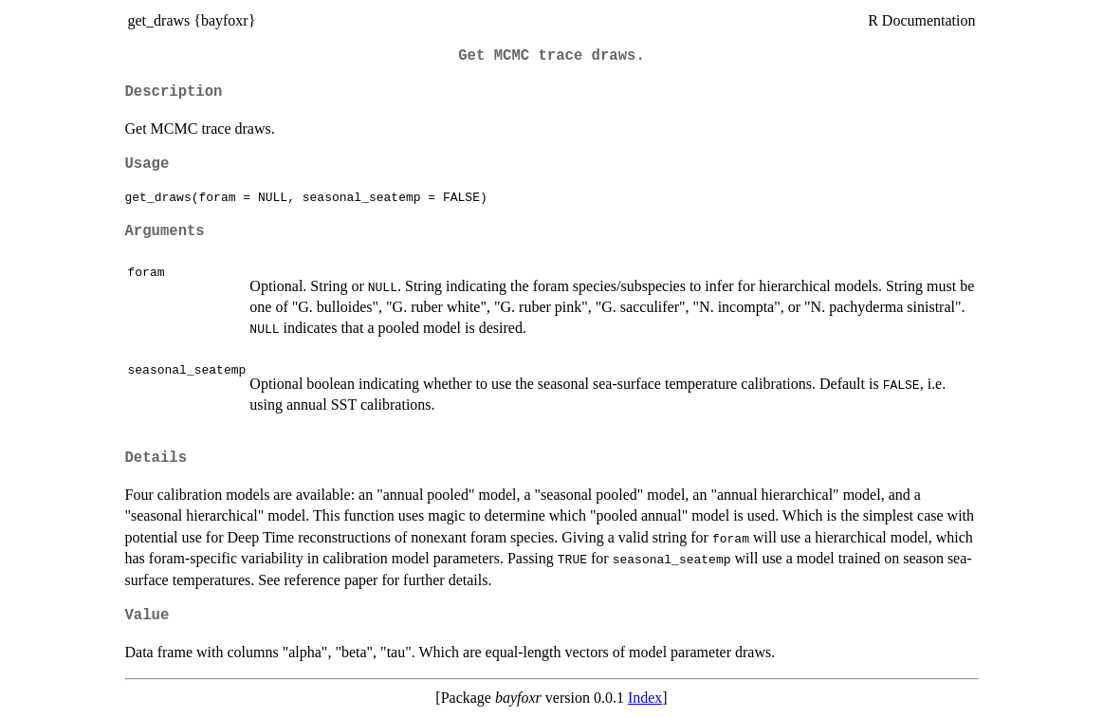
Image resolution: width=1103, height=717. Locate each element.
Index (645, 697)
